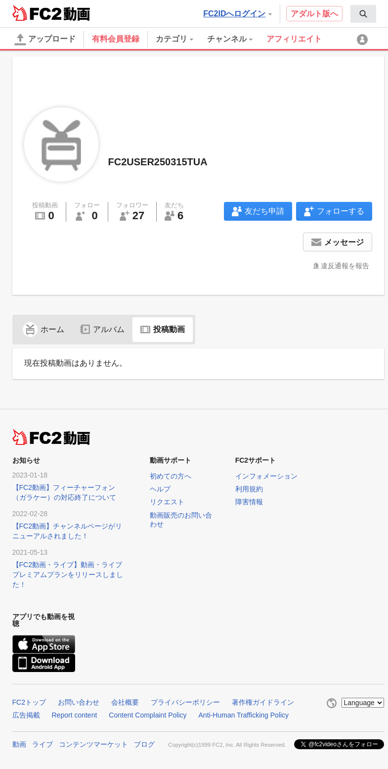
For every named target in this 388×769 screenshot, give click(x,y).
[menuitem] (363, 14)
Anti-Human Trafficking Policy (244, 715)
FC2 (36, 13)
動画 (19, 744)
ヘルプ (160, 489)
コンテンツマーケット (93, 744)
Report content (74, 715)
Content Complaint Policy (147, 715)
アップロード (45, 40)
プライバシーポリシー (185, 702)
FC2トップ (29, 702)
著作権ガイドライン (263, 702)
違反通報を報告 (345, 266)
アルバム (102, 329)
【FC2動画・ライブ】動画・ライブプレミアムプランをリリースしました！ (67, 574)
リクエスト (167, 502)
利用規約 (249, 489)
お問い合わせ (78, 702)
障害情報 (249, 502)
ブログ (144, 744)
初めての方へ (170, 476)
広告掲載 (26, 715)
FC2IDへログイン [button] (237, 13)
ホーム (43, 329)
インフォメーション (266, 476)
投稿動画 (162, 329)
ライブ (42, 744)
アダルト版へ (314, 13)
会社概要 (125, 702)
